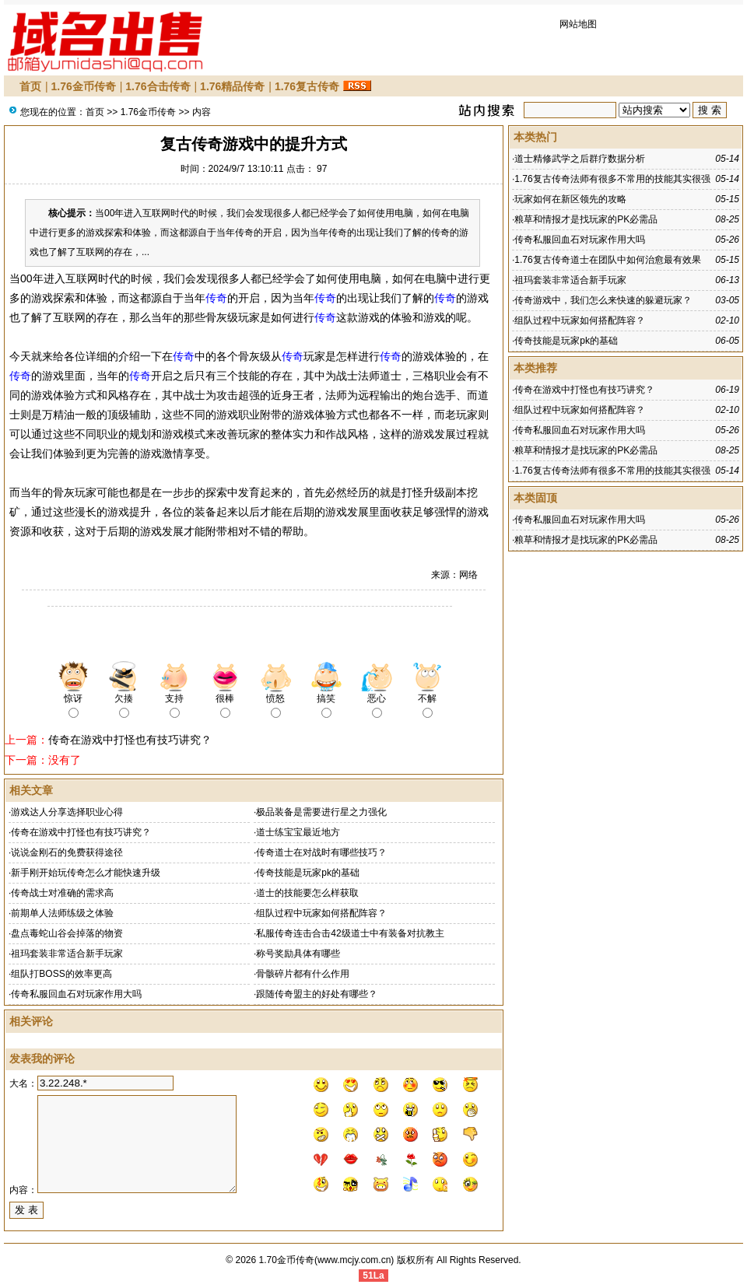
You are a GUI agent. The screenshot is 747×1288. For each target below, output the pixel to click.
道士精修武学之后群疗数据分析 (579, 158)
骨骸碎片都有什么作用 (302, 973)
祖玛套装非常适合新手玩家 (67, 953)
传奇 (216, 298)
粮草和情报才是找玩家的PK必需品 (586, 219)
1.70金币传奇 (286, 1260)
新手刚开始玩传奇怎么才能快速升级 (85, 872)
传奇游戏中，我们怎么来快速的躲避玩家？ (603, 300)
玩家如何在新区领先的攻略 (570, 199)
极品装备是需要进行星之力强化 (321, 812)
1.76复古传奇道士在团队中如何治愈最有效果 (607, 259)
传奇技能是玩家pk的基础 (307, 872)
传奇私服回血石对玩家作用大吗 (76, 994)
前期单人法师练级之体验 (62, 913)
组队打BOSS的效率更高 (61, 973)
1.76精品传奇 (232, 86)
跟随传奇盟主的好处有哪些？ (316, 994)
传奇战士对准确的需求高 (62, 892)
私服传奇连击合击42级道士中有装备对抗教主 (350, 933)
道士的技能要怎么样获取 (307, 892)
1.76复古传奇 (307, 86)
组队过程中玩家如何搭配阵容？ (321, 913)
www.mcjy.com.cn (354, 1260)
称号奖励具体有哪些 (298, 953)
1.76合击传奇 (157, 86)
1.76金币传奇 (83, 86)
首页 (30, 86)
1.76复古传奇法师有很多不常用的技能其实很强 (612, 178)
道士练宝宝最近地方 (298, 832)
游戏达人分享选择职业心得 (67, 812)
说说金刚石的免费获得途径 (67, 852)
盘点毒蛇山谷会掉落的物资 (67, 933)
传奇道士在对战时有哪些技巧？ (321, 852)
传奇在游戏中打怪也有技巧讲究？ (130, 739)
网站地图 (578, 24)
